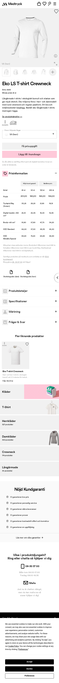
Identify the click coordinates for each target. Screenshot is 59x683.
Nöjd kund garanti (29, 183)
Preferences (30, 676)
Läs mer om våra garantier (29, 537)
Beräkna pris (48, 183)
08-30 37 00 (29, 566)
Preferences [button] (23, 649)
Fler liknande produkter (29, 336)
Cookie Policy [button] (13, 646)
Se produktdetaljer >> (12, 116)
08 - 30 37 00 (17, 262)
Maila (29, 583)
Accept (29, 662)
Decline (29, 669)
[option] (29, 37)
